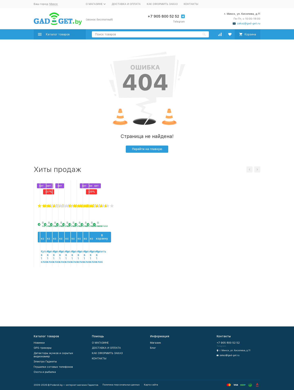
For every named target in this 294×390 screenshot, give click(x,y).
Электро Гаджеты (45, 361)
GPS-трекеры (42, 347)
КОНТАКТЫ (191, 4)
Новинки (39, 342)
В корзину (59, 283)
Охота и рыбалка (45, 371)
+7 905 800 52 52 (163, 16)
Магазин (155, 342)
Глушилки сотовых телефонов (53, 366)
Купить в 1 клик (60, 296)
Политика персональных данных (121, 384)
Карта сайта (151, 384)
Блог (153, 347)
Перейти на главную (147, 149)
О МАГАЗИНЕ (100, 342)
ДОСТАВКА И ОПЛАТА (126, 4)
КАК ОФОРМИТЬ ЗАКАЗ (162, 4)
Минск (53, 4)
